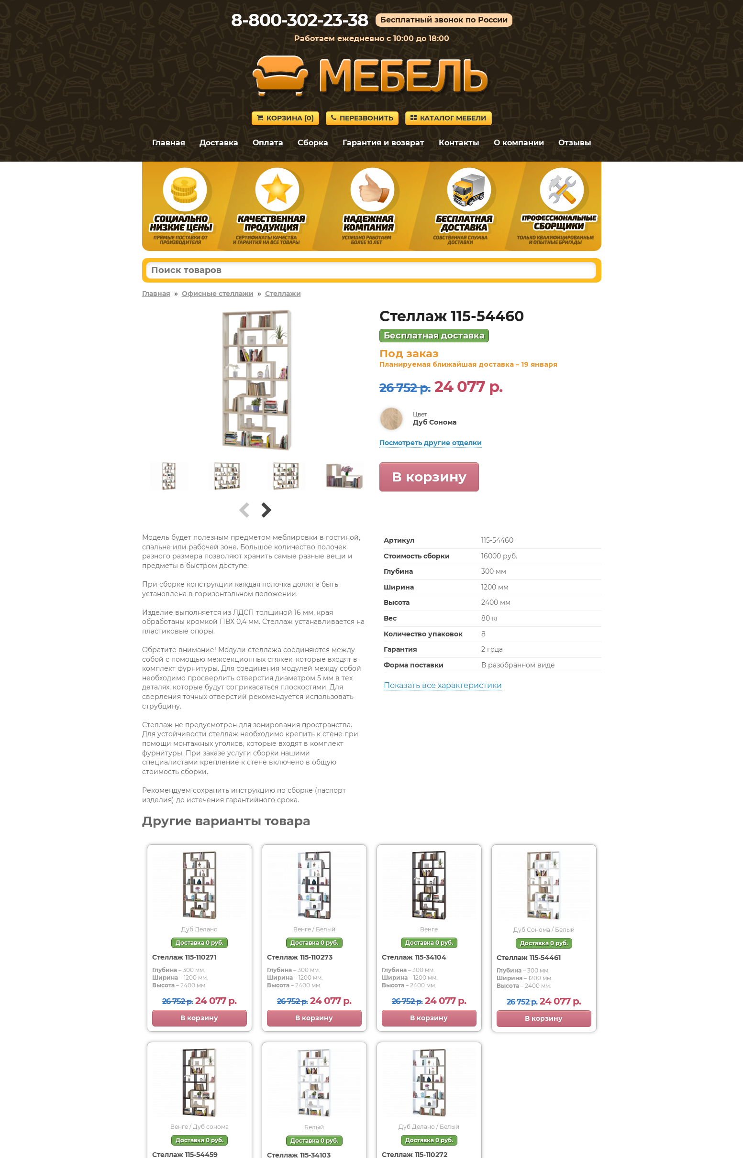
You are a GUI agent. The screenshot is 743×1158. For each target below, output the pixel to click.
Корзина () (285, 118)
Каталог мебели (448, 118)
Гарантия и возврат (383, 142)
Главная (168, 142)
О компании (519, 142)
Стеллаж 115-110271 (184, 957)
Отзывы (574, 142)
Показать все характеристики (443, 685)
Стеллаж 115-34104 (414, 957)
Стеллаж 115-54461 (529, 957)
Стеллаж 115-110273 (300, 957)
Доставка (219, 142)
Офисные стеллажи (218, 293)
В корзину (429, 477)
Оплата (268, 142)
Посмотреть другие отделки (430, 442)
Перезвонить (362, 118)
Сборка (313, 142)
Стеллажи (283, 293)
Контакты (459, 142)
